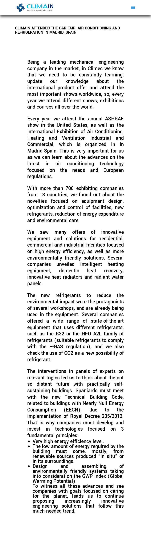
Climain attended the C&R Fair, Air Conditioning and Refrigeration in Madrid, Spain (67, 30)
